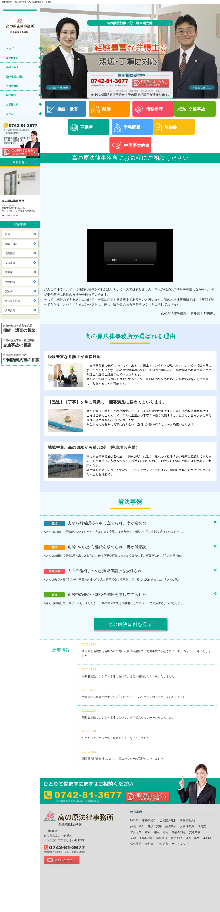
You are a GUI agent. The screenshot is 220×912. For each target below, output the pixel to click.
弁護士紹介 (12, 67)
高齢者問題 (179, 832)
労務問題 (10, 281)
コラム (10, 113)
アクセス (135, 832)
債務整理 (10, 253)
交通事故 (10, 262)
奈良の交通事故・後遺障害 (21, 343)
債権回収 (176, 838)
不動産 (9, 272)
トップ (10, 48)
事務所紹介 (149, 820)
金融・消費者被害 (141, 838)
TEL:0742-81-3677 (11, 215)
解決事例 (11, 95)
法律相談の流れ (14, 76)
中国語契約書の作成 (21, 358)
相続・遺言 (11, 243)
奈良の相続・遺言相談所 (21, 328)
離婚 (7, 234)
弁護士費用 (12, 85)
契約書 (9, 291)
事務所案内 (12, 57)
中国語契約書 (12, 300)
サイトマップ (180, 843)
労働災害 (10, 310)
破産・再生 (193, 838)
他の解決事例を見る (130, 624)
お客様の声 (12, 104)
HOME (134, 820)
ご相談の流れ (168, 820)
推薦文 (202, 826)
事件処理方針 (188, 820)
